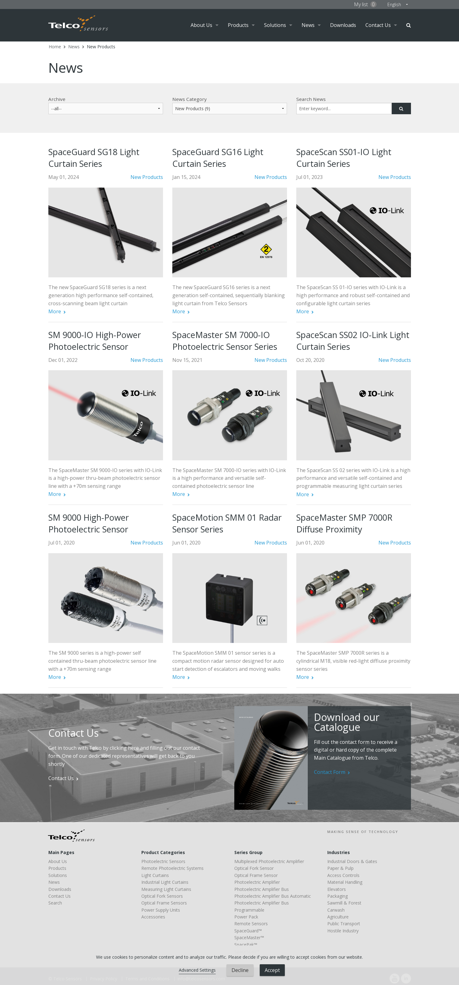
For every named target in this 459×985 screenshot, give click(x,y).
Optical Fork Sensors (162, 896)
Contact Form (329, 772)
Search (409, 25)
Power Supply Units (160, 910)
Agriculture (338, 917)
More (54, 311)
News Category (189, 99)
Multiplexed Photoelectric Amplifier (269, 861)
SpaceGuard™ (248, 931)
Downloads (343, 25)
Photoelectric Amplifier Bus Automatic (272, 896)
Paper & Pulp (340, 868)
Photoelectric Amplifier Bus (261, 889)
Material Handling (344, 882)
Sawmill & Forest (344, 903)
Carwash (336, 910)
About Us (201, 25)
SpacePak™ (245, 945)
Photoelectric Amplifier (257, 882)
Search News (311, 99)
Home (55, 47)
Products (238, 25)
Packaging (337, 896)
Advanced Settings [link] (197, 970)
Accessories (153, 917)
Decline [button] (240, 970)
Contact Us (378, 25)
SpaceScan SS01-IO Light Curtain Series (343, 157)
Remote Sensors (251, 923)
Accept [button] (272, 970)
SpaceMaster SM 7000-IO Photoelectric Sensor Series (224, 340)
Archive (56, 99)
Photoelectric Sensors (163, 861)
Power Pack (246, 917)
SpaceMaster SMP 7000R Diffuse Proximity (344, 523)
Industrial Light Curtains (164, 882)
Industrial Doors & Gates (352, 861)
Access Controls (343, 875)
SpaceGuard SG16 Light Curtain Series (217, 157)
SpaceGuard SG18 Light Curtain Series (93, 157)
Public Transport (343, 923)
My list (365, 4)
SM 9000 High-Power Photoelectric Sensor (88, 523)
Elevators (336, 889)
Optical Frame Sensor (256, 875)
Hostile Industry (343, 931)
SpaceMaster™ (249, 937)
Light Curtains (155, 875)
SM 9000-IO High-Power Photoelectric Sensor (94, 340)
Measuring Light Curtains (166, 889)
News (308, 25)
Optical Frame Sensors (164, 903)
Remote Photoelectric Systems (172, 868)
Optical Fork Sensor (254, 868)
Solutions (275, 25)
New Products (101, 47)
